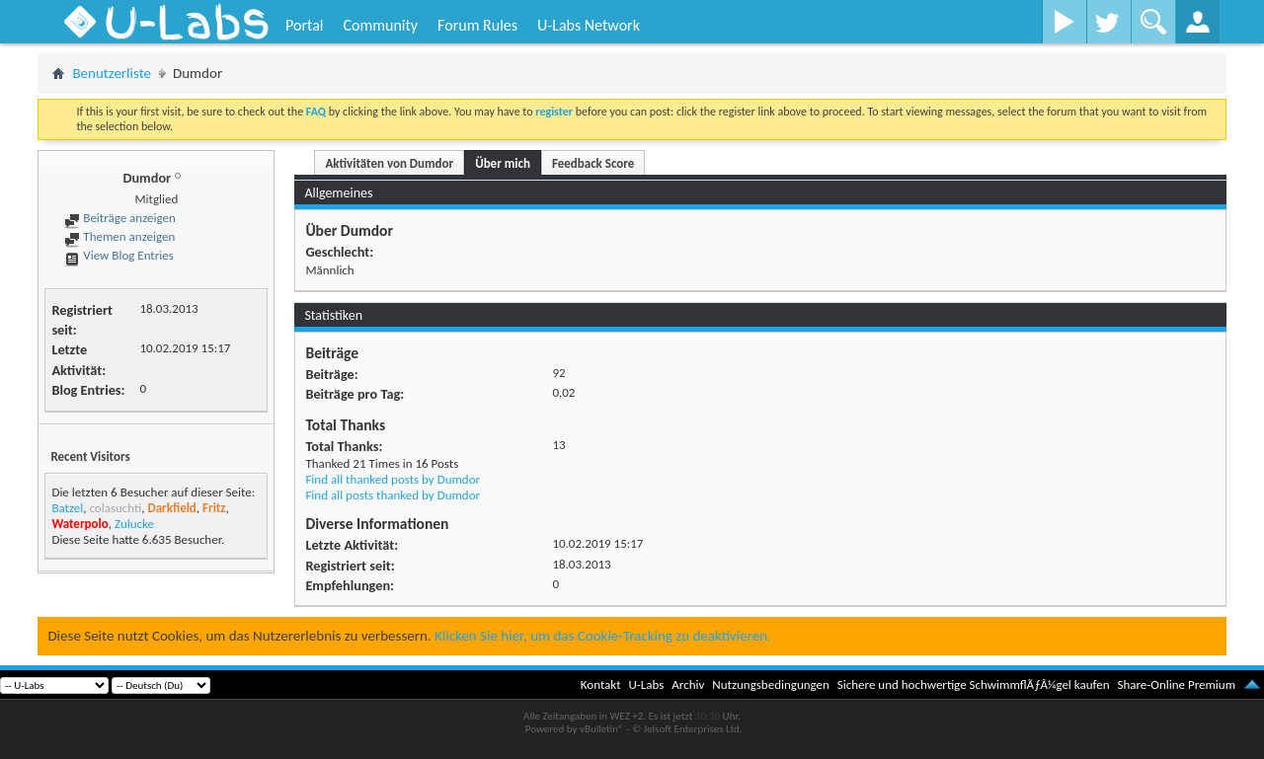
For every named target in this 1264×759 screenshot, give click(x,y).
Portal (304, 25)
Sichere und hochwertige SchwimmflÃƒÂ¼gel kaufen (973, 684)
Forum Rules (477, 25)
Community (380, 25)
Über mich (502, 163)
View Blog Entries (118, 255)
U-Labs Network (588, 25)
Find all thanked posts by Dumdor (392, 479)
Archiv (688, 684)
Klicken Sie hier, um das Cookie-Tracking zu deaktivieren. (602, 636)
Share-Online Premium (1176, 684)
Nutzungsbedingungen (771, 684)
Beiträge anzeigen (119, 217)
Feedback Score (593, 163)
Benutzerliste (111, 73)
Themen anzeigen (119, 236)
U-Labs (647, 684)
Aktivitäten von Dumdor (389, 163)
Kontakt (601, 684)
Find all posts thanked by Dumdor (392, 495)
